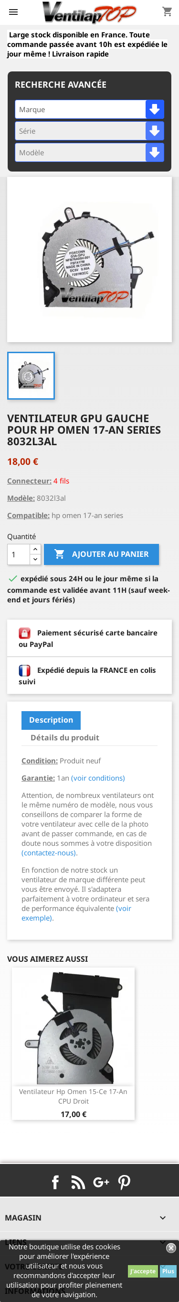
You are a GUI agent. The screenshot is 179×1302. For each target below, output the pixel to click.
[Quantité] (18, 554)
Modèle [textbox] (31, 152)
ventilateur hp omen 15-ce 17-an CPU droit (73, 1096)
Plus (168, 1271)
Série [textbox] (27, 131)
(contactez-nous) (48, 852)
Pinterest (124, 1182)
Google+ (101, 1182)
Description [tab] (51, 719)
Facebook (55, 1182)
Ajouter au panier (101, 554)
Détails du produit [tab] (65, 737)
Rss (78, 1182)
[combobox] (89, 109)
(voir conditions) (98, 778)
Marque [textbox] (32, 109)
